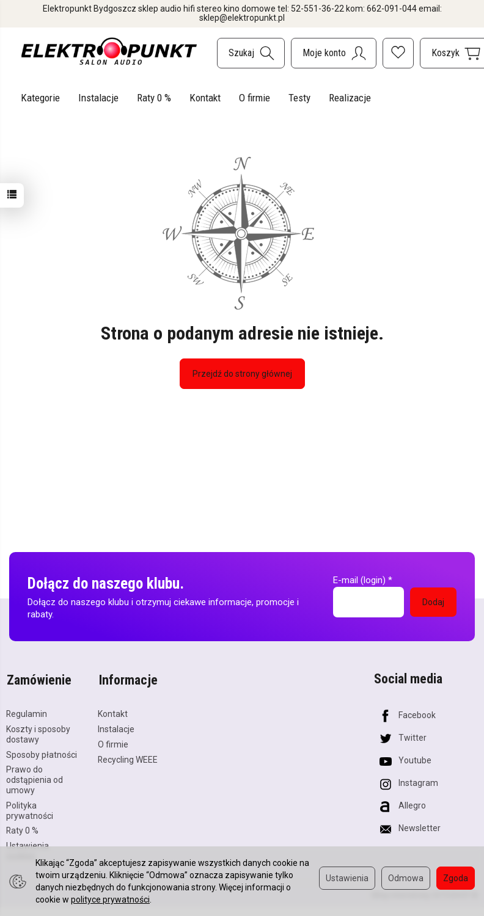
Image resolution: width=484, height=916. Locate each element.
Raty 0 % (154, 98)
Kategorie (40, 98)
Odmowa (406, 878)
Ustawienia (347, 878)
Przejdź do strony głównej (242, 374)
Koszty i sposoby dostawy (38, 732)
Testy (299, 98)
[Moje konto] (333, 53)
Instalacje (98, 98)
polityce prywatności (110, 899)
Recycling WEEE (128, 758)
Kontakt (205, 98)
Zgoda (455, 878)
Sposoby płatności (41, 753)
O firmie (254, 98)
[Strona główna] (109, 50)
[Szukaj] (251, 53)
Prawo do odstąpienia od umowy (34, 778)
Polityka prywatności (29, 809)
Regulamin (26, 712)
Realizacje (350, 98)
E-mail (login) (359, 580)
